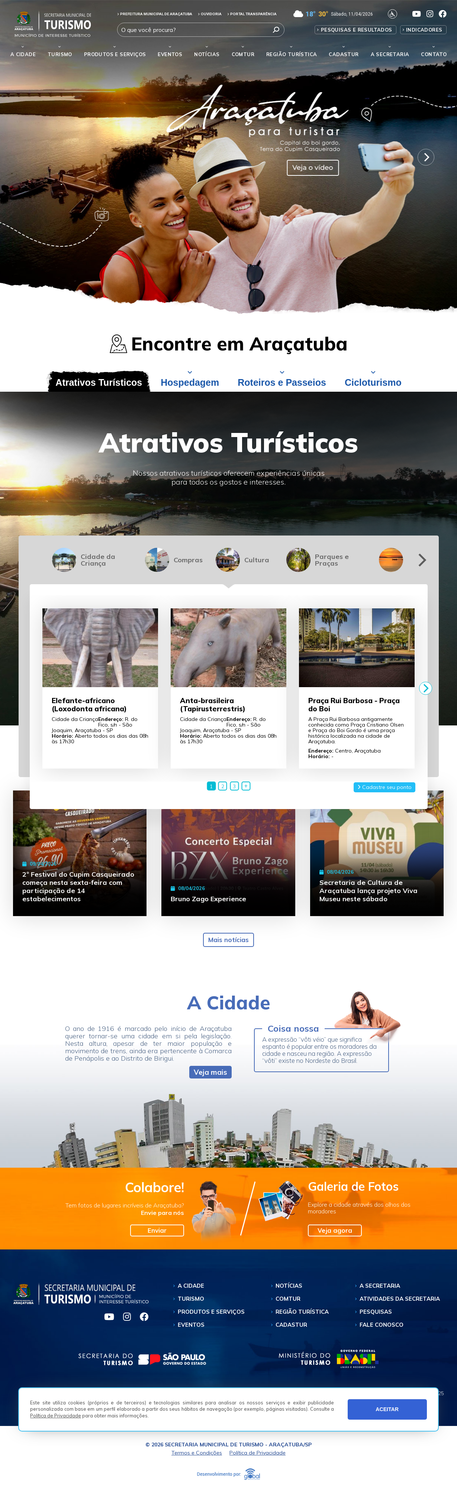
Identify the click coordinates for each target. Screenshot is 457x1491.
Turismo (191, 1298)
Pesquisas (376, 1311)
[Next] (426, 157)
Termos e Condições (196, 1452)
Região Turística (291, 54)
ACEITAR (387, 1409)
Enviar (157, 1230)
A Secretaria (380, 1285)
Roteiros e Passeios (282, 382)
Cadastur (343, 54)
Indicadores (424, 30)
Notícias (206, 54)
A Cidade (23, 54)
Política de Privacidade (55, 1416)
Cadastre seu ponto (384, 787)
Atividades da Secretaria (400, 1298)
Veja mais (210, 1072)
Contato (434, 54)
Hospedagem (190, 382)
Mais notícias (228, 940)
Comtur (243, 54)
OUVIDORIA (210, 14)
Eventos (191, 1324)
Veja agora (335, 1230)
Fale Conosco (381, 1324)
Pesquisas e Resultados (356, 30)
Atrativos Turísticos (98, 382)
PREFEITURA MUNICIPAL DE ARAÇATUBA (154, 14)
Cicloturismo (373, 382)
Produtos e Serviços (115, 54)
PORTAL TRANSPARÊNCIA (252, 14)
